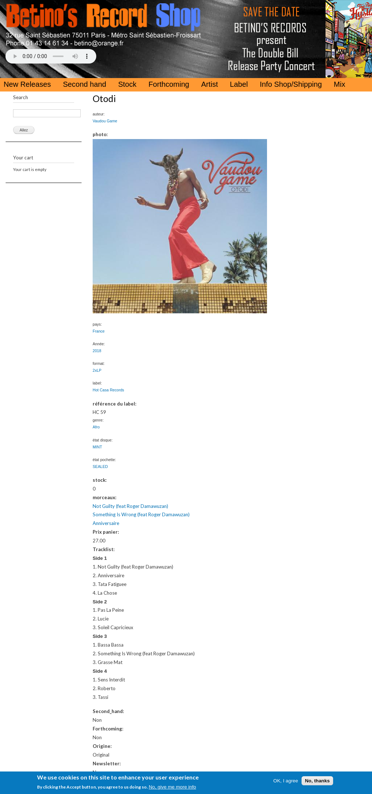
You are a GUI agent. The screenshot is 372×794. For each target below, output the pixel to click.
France (99, 331)
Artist (209, 84)
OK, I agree (285, 780)
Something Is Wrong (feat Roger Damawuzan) (141, 514)
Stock (127, 84)
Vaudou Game (105, 121)
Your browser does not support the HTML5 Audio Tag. (50, 56)
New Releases (27, 84)
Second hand (84, 84)
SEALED (100, 466)
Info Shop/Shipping (291, 84)
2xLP (97, 370)
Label (239, 84)
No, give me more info (172, 787)
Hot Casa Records (108, 390)
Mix (339, 84)
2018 (97, 351)
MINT (97, 447)
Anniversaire (106, 523)
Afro (96, 427)
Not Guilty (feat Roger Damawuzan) (130, 506)
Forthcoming (169, 84)
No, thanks (317, 780)
